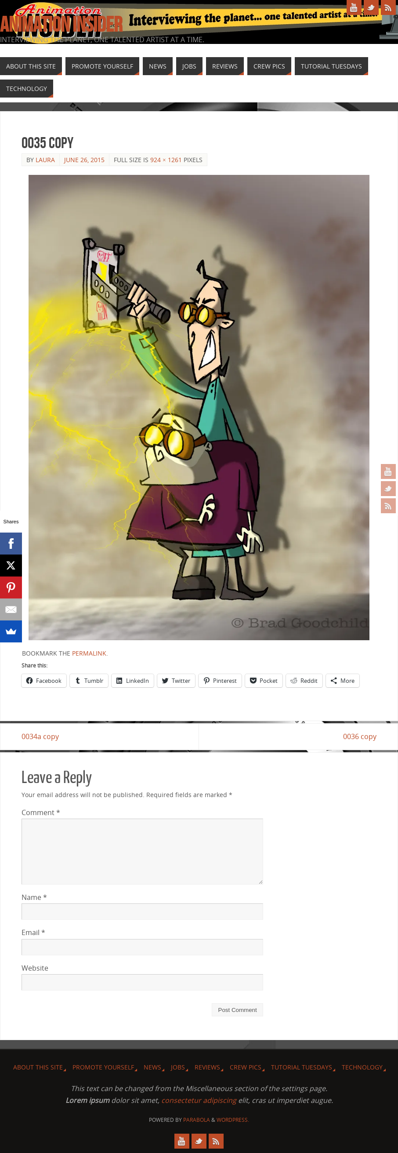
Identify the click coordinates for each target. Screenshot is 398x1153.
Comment (41, 812)
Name (34, 897)
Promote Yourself (103, 1067)
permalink (89, 653)
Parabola (196, 1120)
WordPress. (233, 1120)
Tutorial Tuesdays (301, 1067)
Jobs (178, 1067)
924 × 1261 (166, 160)
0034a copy (40, 736)
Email (33, 932)
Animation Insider (61, 25)
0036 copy (359, 736)
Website (35, 968)
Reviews (207, 1067)
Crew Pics (245, 1067)
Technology (362, 1067)
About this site (38, 1067)
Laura (45, 160)
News (152, 1067)
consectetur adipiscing (198, 1100)
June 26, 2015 (84, 160)
